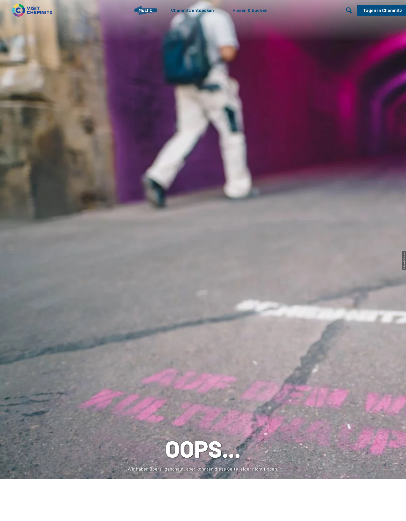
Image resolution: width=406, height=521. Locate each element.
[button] (381, 10)
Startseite (20, 194)
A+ (210, 511)
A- (195, 511)
